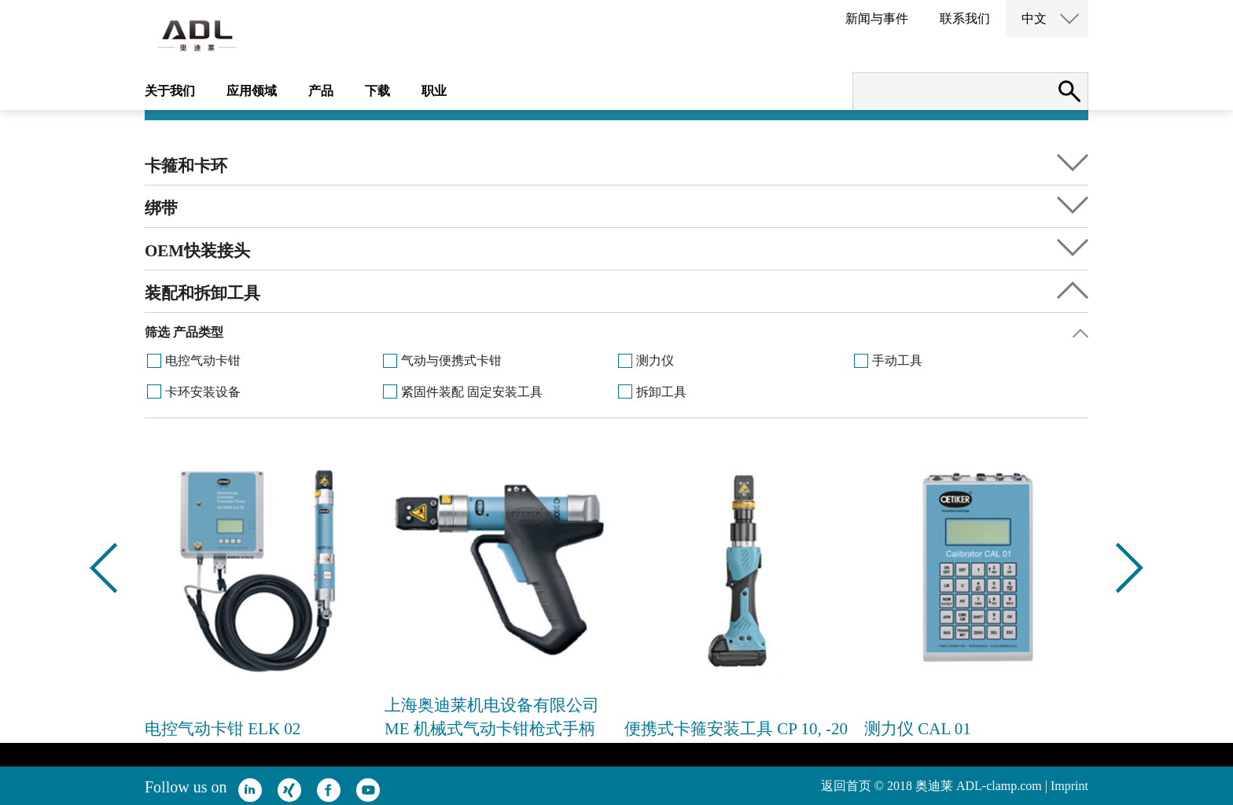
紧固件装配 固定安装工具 (472, 392)
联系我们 (965, 18)
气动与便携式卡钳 (451, 360)
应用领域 (251, 90)
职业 (434, 90)
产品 (320, 90)
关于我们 (170, 90)
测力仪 (655, 360)
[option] (257, 599)
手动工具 (897, 360)
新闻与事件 (876, 18)
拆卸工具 (661, 392)
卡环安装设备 (203, 392)
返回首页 (846, 785)
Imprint (1069, 785)
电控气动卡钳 (203, 360)
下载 (377, 90)
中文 (1034, 18)
